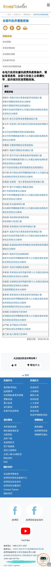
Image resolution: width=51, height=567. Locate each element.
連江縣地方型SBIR (18, 334)
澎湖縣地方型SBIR (18, 312)
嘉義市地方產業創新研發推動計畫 (25, 231)
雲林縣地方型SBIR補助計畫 (22, 226)
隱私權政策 (27, 555)
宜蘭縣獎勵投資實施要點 (21, 145)
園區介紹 (34, 395)
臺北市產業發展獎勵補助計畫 (23, 118)
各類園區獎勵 (9, 54)
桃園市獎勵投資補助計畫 (21, 150)
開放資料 (8, 458)
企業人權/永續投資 (13, 454)
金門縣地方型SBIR (18, 325)
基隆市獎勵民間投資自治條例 (16, 101)
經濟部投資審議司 (12, 485)
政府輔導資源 (40, 430)
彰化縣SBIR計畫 (17, 204)
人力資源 (34, 403)
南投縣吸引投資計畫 (12, 221)
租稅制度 (34, 399)
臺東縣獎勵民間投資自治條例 (16, 306)
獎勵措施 (27, 14)
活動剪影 (8, 434)
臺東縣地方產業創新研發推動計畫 (25, 294)
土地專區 (34, 391)
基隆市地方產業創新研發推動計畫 (25, 97)
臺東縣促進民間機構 (12, 298)
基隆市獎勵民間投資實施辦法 (16, 105)
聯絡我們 (8, 493)
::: (3, 499)
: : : (3, 14)
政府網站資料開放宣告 (13, 555)
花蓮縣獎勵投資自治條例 (14, 289)
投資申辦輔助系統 (38, 415)
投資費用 (34, 407)
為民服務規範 (10, 426)
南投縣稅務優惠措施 (19, 217)
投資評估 (17, 14)
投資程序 (34, 387)
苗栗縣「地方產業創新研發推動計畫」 (27, 182)
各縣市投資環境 (11, 411)
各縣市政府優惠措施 (12, 66)
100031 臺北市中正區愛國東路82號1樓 (28, 549)
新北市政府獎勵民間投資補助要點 (18, 132)
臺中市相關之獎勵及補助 (21, 187)
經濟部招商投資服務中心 (15, 477)
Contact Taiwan (11, 489)
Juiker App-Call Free (11, 558)
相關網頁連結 (40, 434)
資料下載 (8, 438)
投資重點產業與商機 (13, 395)
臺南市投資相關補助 (19, 254)
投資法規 (34, 411)
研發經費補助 (9, 48)
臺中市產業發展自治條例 (14, 191)
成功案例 (8, 407)
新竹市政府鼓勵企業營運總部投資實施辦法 (22, 167)
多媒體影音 (9, 442)
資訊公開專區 (10, 450)
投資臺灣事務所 (11, 474)
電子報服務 (9, 446)
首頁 (9, 14)
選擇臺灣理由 (10, 387)
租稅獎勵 (7, 42)
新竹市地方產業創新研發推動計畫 (25, 155)
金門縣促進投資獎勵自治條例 (16, 329)
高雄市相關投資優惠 (19, 267)
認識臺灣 (8, 391)
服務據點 (38, 426)
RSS (6, 462)
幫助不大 (33, 365)
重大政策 (8, 403)
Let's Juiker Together (12, 565)
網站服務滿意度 (11, 430)
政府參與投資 (9, 60)
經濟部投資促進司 (12, 481)
